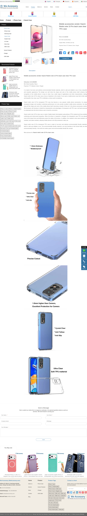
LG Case (6, 41)
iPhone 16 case (3, 111)
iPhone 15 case (12, 111)
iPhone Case (7, 31)
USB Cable (6, 56)
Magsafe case (10, 113)
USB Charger (64, 514)
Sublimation (63, 495)
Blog (29, 496)
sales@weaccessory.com (8, 493)
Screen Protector (8, 50)
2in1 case (18, 125)
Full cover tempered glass (12, 128)
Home (27, 6)
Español (75, 1)
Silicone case (3, 116)
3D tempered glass (4, 130)
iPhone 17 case (3, 108)
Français (57, 1)
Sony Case (6, 44)
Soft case (12, 121)
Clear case (17, 121)
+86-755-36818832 (6, 487)
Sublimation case (4, 121)
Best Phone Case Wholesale (42, 514)
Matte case (16, 116)
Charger (6, 53)
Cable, (68, 514)
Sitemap (34, 514)
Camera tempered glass (5, 133)
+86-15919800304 (12, 490)
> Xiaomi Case (27, 20)
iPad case (2, 128)
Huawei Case (7, 38)
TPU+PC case (3, 125)
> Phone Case (16, 20)
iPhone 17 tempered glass (15, 108)
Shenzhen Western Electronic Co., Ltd (17, 514)
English (48, 1)
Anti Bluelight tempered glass (7, 138)
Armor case (3, 123)
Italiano (84, 1)
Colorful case (11, 125)
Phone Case (7, 28)
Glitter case (10, 116)
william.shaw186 (11, 496)
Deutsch (66, 1)
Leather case (3, 118)
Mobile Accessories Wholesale (78, 514)
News (51, 6)
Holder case (3, 113)
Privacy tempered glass (5, 135)
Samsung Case (7, 33)
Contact (57, 6)
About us (39, 6)
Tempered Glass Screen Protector (54, 514)
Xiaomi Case (7, 36)
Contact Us (65, 58)
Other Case (7, 46)
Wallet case (10, 118)
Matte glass (61, 509)
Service (46, 6)
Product (33, 6)
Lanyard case (10, 123)
